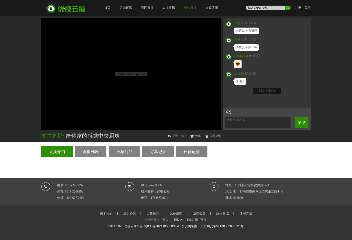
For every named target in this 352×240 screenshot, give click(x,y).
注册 (298, 7)
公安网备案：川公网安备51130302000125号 (213, 226)
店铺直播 (125, 7)
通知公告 (199, 213)
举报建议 (215, 135)
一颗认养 (177, 220)
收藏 (198, 135)
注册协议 (129, 213)
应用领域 (222, 213)
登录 (307, 7)
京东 (165, 220)
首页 (107, 7)
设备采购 (176, 213)
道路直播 (212, 7)
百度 (203, 220)
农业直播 (169, 7)
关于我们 (106, 213)
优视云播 (191, 220)
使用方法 (246, 213)
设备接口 (152, 213)
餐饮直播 (190, 7)
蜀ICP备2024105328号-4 (161, 226)
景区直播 (147, 7)
